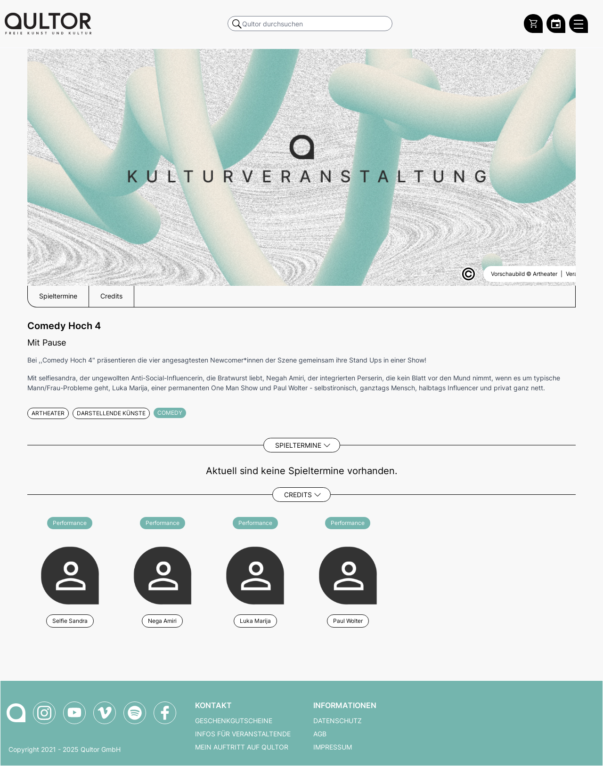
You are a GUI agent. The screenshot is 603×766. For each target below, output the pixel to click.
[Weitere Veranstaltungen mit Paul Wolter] (348, 574)
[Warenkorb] (533, 23)
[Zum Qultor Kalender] (555, 23)
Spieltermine (298, 445)
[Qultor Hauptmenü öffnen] (578, 23)
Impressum (332, 747)
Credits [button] (111, 296)
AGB (319, 734)
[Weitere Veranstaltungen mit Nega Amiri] (162, 574)
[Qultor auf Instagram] (44, 712)
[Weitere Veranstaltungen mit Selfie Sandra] (70, 574)
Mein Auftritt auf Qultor (241, 747)
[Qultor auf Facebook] (165, 712)
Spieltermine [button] (58, 296)
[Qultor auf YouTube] (74, 712)
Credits (298, 495)
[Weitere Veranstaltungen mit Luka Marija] (255, 574)
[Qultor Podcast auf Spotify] (134, 712)
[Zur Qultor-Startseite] (16, 712)
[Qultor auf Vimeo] (104, 712)
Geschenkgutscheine (233, 721)
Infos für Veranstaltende (243, 734)
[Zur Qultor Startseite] (48, 23)
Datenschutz (337, 721)
